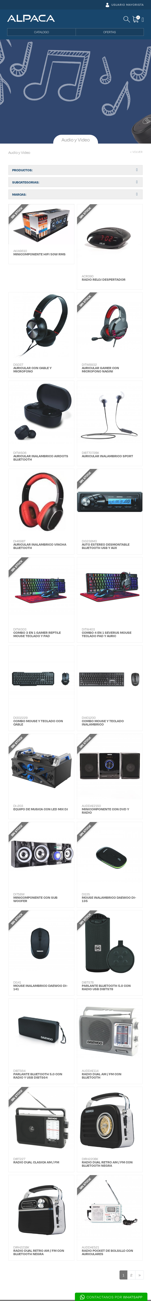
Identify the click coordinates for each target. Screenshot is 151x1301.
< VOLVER (136, 152)
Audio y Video (19, 153)
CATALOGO (41, 32)
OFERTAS (109, 32)
